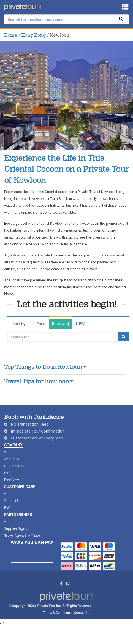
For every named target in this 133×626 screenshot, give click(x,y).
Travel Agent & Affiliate (22, 535)
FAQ (7, 507)
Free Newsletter (16, 479)
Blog (8, 472)
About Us (11, 459)
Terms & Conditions (57, 613)
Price (40, 323)
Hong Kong (33, 35)
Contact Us (12, 500)
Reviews (60, 323)
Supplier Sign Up (17, 528)
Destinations (14, 465)
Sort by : (19, 323)
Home (10, 35)
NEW (80, 323)
